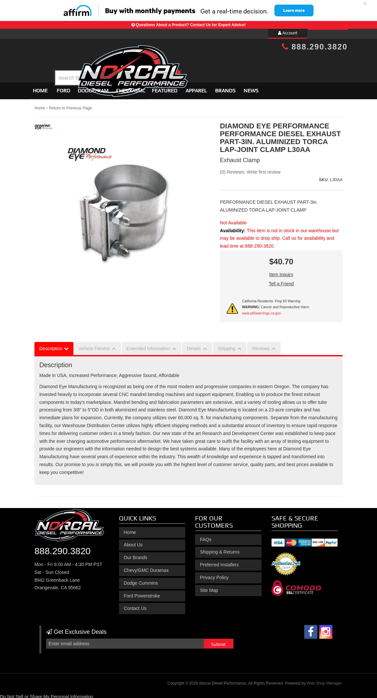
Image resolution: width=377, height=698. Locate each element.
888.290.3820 (314, 46)
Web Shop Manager (324, 680)
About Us (133, 542)
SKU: (324, 176)
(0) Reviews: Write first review (250, 169)
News (251, 88)
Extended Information (148, 346)
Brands (225, 88)
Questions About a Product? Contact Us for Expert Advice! (191, 25)
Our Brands (136, 554)
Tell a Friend (281, 280)
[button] (194, 61)
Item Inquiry (281, 271)
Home (40, 88)
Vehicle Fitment (94, 346)
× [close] (365, 3)
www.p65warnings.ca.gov (261, 310)
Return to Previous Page (70, 105)
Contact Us (135, 605)
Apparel (196, 88)
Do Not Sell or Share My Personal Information (46, 694)
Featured (164, 88)
